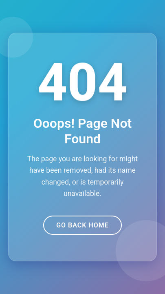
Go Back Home (82, 225)
